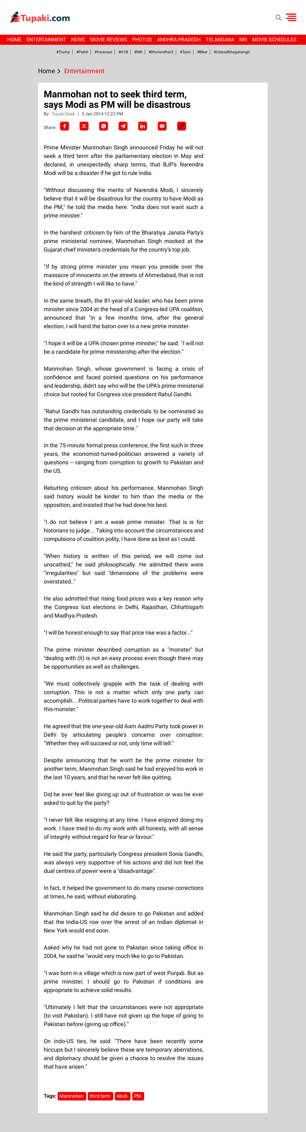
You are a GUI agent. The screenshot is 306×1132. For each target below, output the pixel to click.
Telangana (220, 40)
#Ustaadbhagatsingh (232, 52)
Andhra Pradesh (179, 40)
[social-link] (181, 126)
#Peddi (82, 52)
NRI (243, 40)
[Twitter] (84, 126)
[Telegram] (123, 126)
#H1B (123, 52)
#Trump (63, 52)
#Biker (202, 52)
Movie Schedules (274, 40)
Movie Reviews (108, 40)
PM (138, 1096)
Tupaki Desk (64, 113)
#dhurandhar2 (161, 52)
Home (14, 40)
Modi (123, 1096)
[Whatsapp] (103, 126)
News (78, 40)
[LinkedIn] (142, 126)
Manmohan (72, 1096)
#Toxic (185, 52)
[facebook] (64, 126)
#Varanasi (103, 52)
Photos (142, 40)
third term (100, 1096)
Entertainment (46, 40)
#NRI (138, 52)
